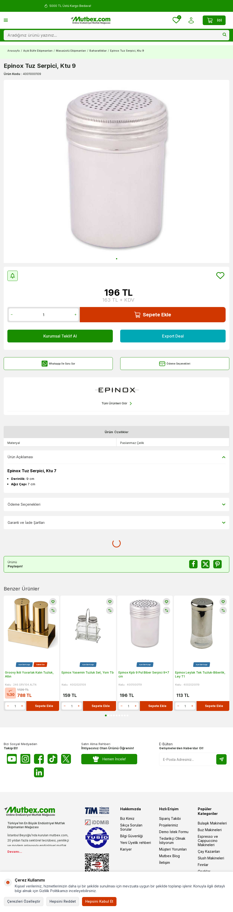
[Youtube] (12, 759)
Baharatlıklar (98, 50)
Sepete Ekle (152, 315)
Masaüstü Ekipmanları (71, 50)
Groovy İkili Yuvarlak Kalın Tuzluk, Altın (29, 674)
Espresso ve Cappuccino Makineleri (208, 840)
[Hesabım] (191, 20)
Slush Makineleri (211, 858)
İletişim (164, 862)
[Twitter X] (66, 759)
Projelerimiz (168, 825)
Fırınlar (203, 865)
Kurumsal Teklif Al (60, 336)
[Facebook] (39, 759)
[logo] (90, 20)
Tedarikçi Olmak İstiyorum (172, 840)
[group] (116, 171)
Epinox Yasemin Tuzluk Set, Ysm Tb (88, 672)
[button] (116, 258)
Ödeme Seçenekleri (174, 364)
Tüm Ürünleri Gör (116, 403)
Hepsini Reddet (63, 901)
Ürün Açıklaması (116, 457)
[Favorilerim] (176, 20)
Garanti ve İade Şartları (116, 522)
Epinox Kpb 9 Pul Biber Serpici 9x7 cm (143, 674)
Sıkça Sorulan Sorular (131, 827)
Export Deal (173, 336)
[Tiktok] (52, 759)
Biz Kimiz (127, 818)
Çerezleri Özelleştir (23, 901)
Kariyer (126, 849)
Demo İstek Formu (173, 832)
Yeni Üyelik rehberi (135, 842)
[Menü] (6, 20)
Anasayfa (13, 50)
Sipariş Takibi (170, 818)
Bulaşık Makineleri (212, 823)
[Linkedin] (39, 772)
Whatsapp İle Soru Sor (58, 364)
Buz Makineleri (210, 830)
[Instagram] (25, 759)
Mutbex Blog (169, 856)
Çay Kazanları (209, 851)
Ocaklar (204, 871)
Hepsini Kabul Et (99, 901)
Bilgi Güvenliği (131, 836)
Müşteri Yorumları (173, 849)
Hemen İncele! (109, 759)
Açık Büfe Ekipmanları (37, 50)
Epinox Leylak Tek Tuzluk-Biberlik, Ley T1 (200, 674)
